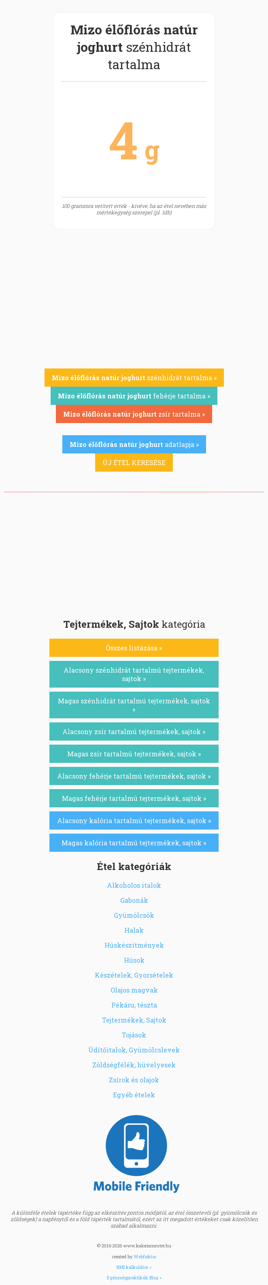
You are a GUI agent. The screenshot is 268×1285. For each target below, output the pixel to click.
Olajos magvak (134, 990)
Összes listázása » (134, 648)
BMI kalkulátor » (134, 1267)
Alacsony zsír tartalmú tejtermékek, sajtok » (133, 731)
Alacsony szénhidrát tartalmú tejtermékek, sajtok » (134, 674)
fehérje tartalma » (134, 396)
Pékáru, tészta (134, 1005)
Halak (134, 930)
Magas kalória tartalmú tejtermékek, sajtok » (134, 842)
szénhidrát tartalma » (134, 377)
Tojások (134, 1035)
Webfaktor (145, 1256)
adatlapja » (134, 444)
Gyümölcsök (134, 915)
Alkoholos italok (134, 885)
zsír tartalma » (134, 414)
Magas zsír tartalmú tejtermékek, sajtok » (134, 753)
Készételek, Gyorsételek (134, 975)
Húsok (134, 960)
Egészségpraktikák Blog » (134, 1277)
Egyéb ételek (134, 1094)
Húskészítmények (134, 945)
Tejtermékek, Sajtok (134, 1020)
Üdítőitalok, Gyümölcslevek (134, 1050)
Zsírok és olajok (134, 1079)
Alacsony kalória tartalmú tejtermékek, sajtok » (134, 820)
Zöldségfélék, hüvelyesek (134, 1065)
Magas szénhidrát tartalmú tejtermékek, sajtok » (134, 704)
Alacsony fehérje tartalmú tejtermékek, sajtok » (134, 776)
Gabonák (134, 900)
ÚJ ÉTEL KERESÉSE (134, 462)
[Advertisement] (134, 553)
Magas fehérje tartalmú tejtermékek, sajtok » (134, 798)
